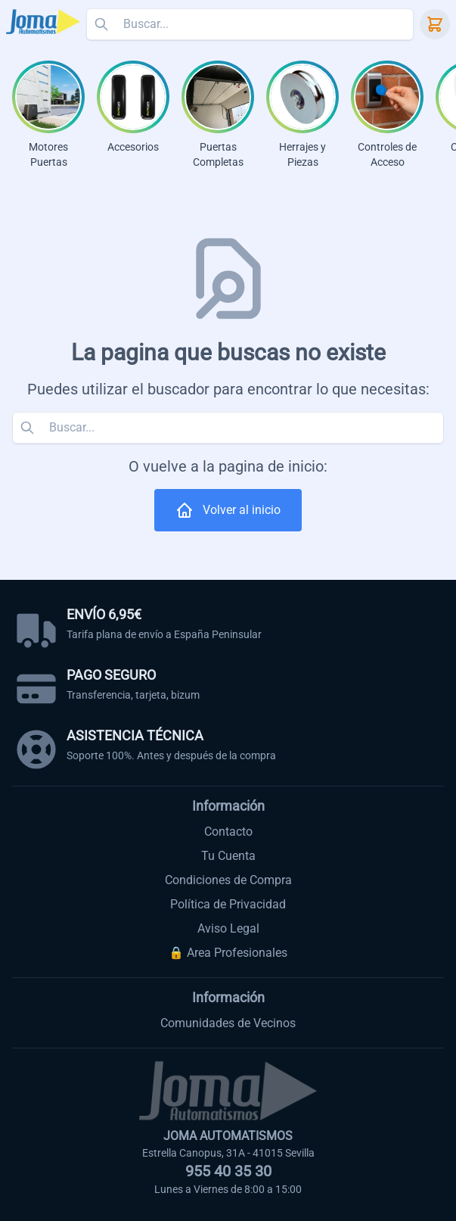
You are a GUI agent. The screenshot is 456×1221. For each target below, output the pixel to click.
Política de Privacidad (228, 904)
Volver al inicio (228, 510)
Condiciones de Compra (228, 880)
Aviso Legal (228, 928)
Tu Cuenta (228, 856)
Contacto (228, 831)
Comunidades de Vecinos (228, 1023)
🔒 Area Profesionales (228, 952)
